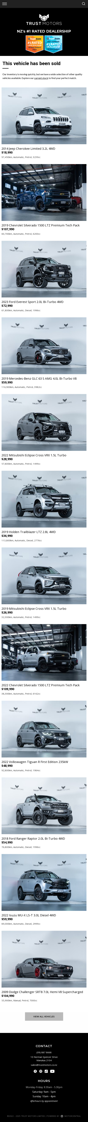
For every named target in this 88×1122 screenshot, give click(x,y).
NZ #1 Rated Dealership (44, 31)
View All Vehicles (44, 1016)
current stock (41, 78)
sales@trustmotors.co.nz (44, 1064)
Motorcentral (71, 1116)
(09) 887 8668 (44, 1052)
